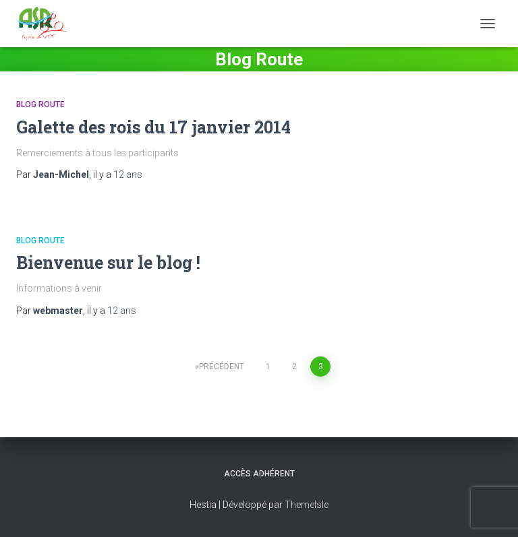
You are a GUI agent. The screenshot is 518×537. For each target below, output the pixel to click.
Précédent (221, 366)
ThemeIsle (306, 504)
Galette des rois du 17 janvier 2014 (153, 127)
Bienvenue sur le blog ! (108, 262)
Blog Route (40, 104)
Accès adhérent (259, 473)
